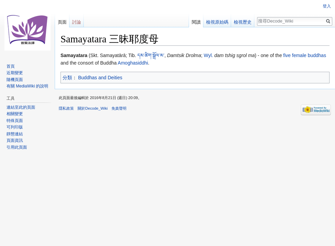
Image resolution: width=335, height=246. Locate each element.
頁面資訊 (14, 140)
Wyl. (208, 55)
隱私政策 (66, 108)
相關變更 (14, 113)
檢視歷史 (243, 22)
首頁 (10, 66)
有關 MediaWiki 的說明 (27, 86)
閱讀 (196, 22)
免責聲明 (118, 108)
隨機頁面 (14, 79)
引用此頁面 (16, 147)
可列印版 (14, 127)
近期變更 (14, 72)
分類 (67, 77)
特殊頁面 (14, 120)
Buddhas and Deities (100, 77)
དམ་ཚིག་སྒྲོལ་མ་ (150, 55)
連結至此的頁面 (20, 107)
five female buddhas (304, 55)
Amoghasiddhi (133, 63)
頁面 (62, 22)
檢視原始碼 (217, 22)
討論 (76, 22)
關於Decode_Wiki (93, 108)
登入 (327, 6)
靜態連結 (14, 134)
